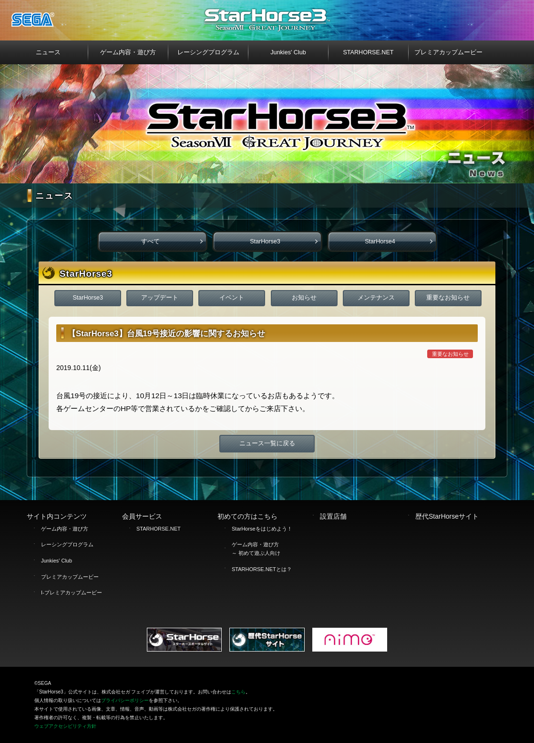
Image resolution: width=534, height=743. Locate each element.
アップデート (159, 297)
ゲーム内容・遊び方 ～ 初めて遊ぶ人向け (256, 549)
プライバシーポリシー (125, 700)
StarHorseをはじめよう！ (262, 529)
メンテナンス (376, 297)
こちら (238, 691)
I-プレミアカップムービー (71, 592)
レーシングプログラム (67, 544)
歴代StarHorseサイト (447, 516)
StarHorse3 (265, 241)
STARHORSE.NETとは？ (262, 569)
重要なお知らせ (448, 297)
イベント (231, 297)
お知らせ (304, 297)
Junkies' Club (56, 560)
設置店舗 (333, 516)
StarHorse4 (380, 241)
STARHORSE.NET (158, 529)
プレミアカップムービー (70, 577)
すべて (150, 241)
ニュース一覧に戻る (267, 443)
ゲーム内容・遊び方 (64, 529)
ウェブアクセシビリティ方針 (65, 726)
